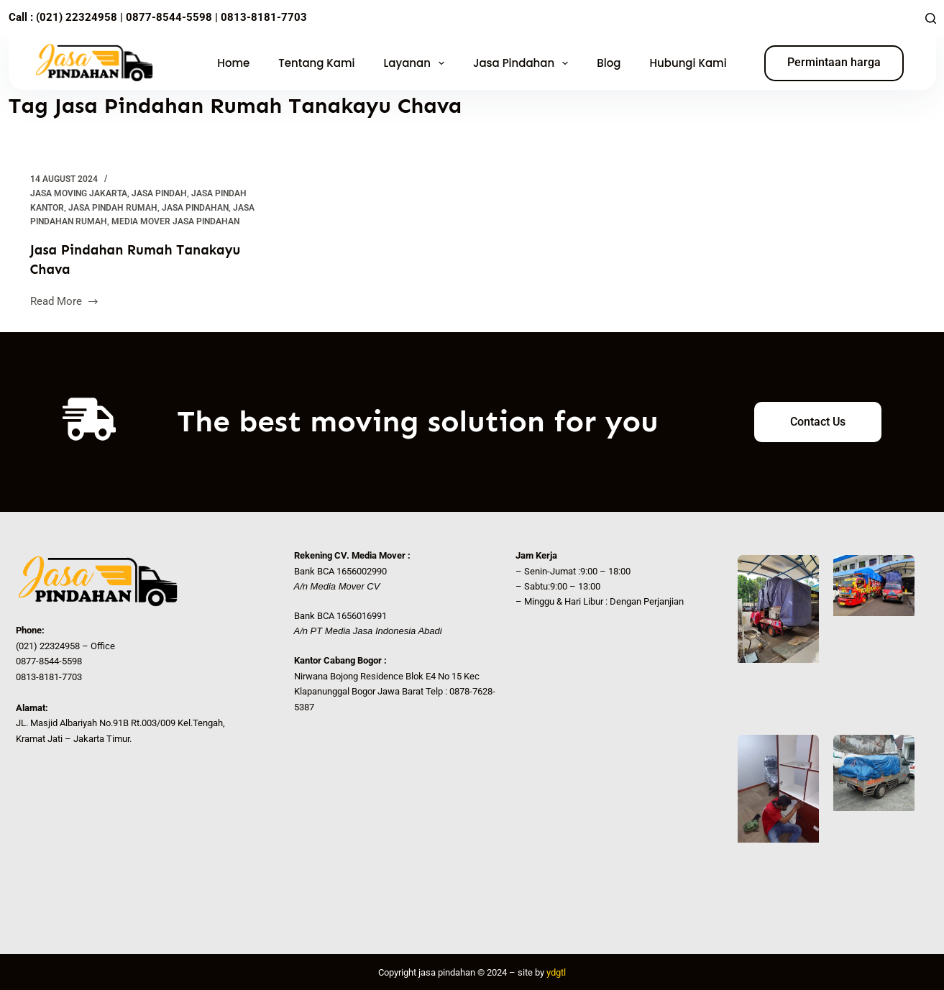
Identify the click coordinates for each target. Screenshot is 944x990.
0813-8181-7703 (264, 17)
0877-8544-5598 (167, 17)
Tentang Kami (316, 62)
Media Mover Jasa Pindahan (175, 221)
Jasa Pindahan (523, 63)
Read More (65, 299)
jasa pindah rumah (112, 208)
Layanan (417, 63)
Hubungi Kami (687, 62)
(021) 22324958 (76, 17)
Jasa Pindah (159, 193)
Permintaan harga (834, 62)
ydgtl (556, 971)
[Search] (930, 18)
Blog (608, 62)
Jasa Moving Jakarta (78, 193)
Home (233, 62)
